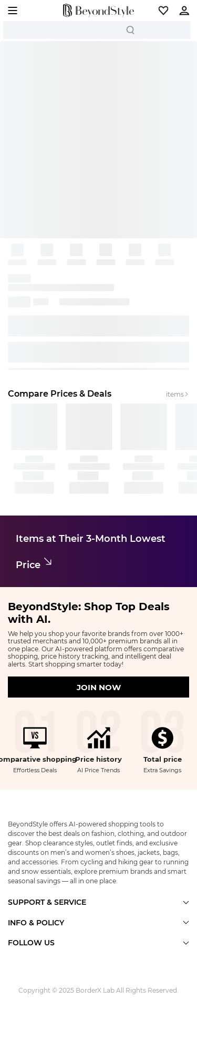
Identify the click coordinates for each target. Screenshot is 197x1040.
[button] (163, 10)
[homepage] (98, 10)
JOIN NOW (99, 687)
